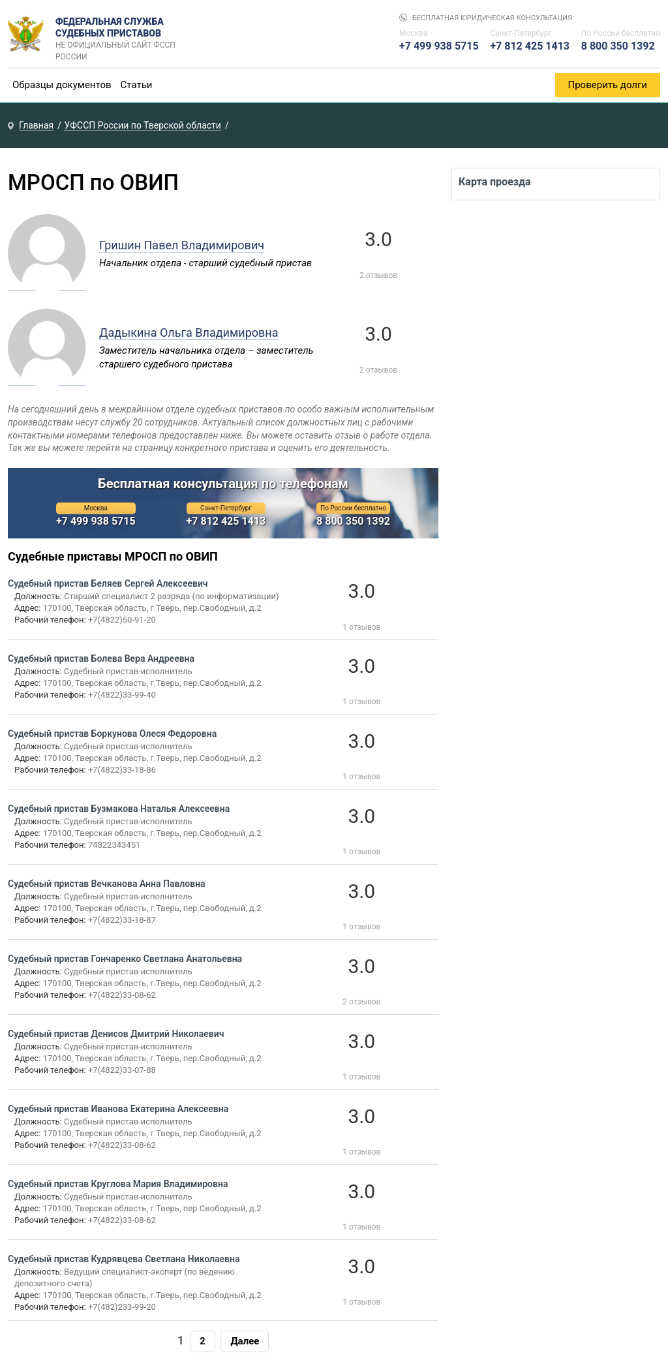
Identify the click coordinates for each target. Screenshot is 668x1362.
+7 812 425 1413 (529, 46)
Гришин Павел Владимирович (181, 245)
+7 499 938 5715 (439, 46)
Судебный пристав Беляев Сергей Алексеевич (108, 583)
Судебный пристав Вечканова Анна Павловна (106, 883)
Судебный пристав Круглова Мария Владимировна (118, 1184)
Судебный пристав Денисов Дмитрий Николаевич (116, 1034)
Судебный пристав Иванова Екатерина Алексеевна (118, 1109)
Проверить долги (608, 85)
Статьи (137, 85)
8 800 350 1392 (618, 46)
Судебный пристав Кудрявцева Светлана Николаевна (123, 1259)
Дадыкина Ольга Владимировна (189, 332)
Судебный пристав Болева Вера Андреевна (101, 658)
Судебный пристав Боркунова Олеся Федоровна (112, 733)
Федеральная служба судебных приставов (119, 34)
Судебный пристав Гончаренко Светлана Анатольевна (125, 958)
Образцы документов (62, 85)
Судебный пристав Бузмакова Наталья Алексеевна (119, 808)
